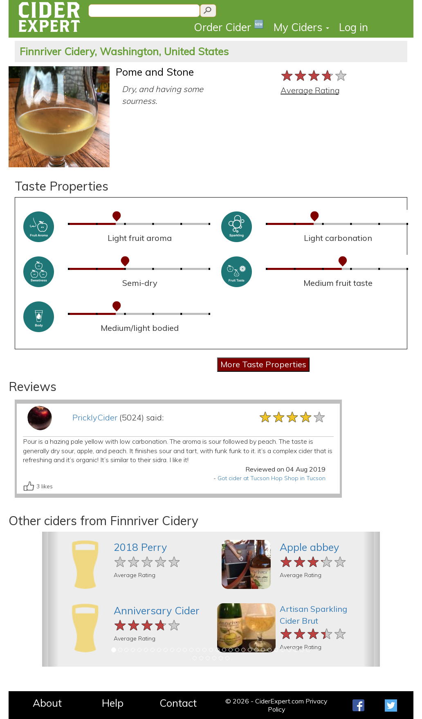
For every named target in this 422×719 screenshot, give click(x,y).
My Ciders (301, 27)
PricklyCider (94, 417)
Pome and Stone (155, 71)
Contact (178, 703)
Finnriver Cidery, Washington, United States (124, 51)
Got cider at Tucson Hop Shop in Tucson (271, 478)
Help (112, 703)
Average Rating (310, 90)
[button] (50, 599)
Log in (353, 27)
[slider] (314, 75)
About (47, 703)
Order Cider (229, 26)
